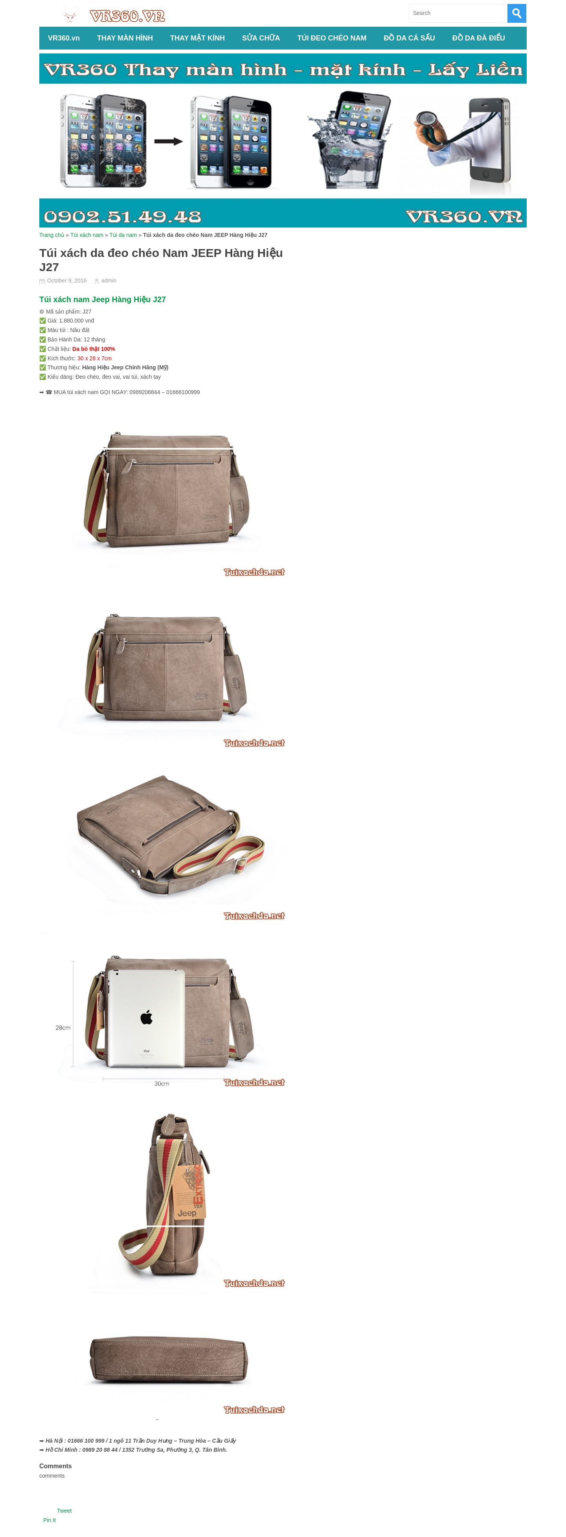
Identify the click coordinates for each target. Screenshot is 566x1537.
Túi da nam (123, 235)
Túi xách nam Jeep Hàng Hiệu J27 (102, 299)
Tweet (64, 1511)
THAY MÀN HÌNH (125, 38)
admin (108, 280)
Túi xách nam (86, 235)
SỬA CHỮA (261, 38)
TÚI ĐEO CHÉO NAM (331, 38)
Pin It (49, 1520)
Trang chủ (51, 235)
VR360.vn (64, 38)
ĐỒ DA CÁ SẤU (409, 38)
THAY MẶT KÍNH (197, 38)
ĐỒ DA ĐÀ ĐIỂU (478, 38)
